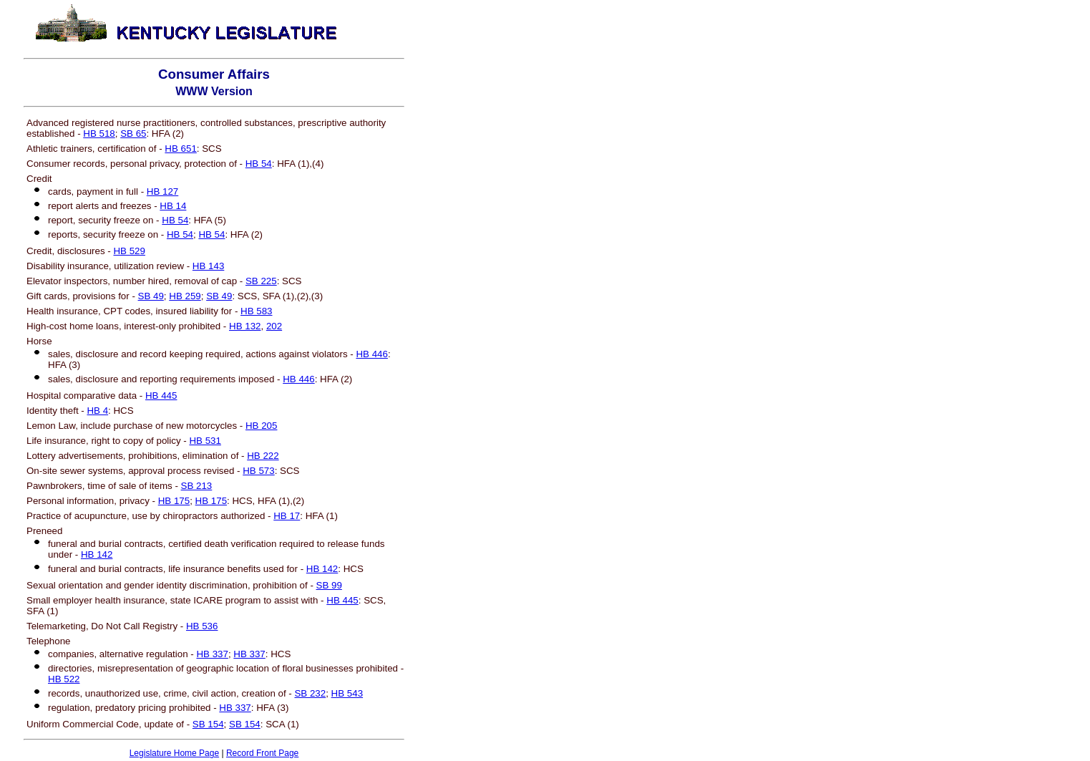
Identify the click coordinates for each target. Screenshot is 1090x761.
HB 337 (212, 654)
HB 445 (161, 395)
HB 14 (173, 205)
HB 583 (256, 311)
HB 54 (258, 163)
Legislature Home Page (174, 753)
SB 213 (197, 485)
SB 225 (261, 281)
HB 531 (204, 440)
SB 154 (208, 724)
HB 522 (63, 679)
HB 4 (97, 410)
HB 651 (180, 148)
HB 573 (258, 470)
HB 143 (208, 266)
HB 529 (129, 251)
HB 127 (162, 191)
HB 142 (96, 554)
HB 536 (202, 626)
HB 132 (245, 326)
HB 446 (371, 354)
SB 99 (329, 585)
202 (274, 326)
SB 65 (133, 133)
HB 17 (286, 515)
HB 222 (262, 455)
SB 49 (151, 296)
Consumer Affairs (214, 74)
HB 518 (99, 133)
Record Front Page (262, 753)
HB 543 (347, 693)
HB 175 (174, 500)
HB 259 (184, 296)
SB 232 (310, 693)
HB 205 (261, 425)
